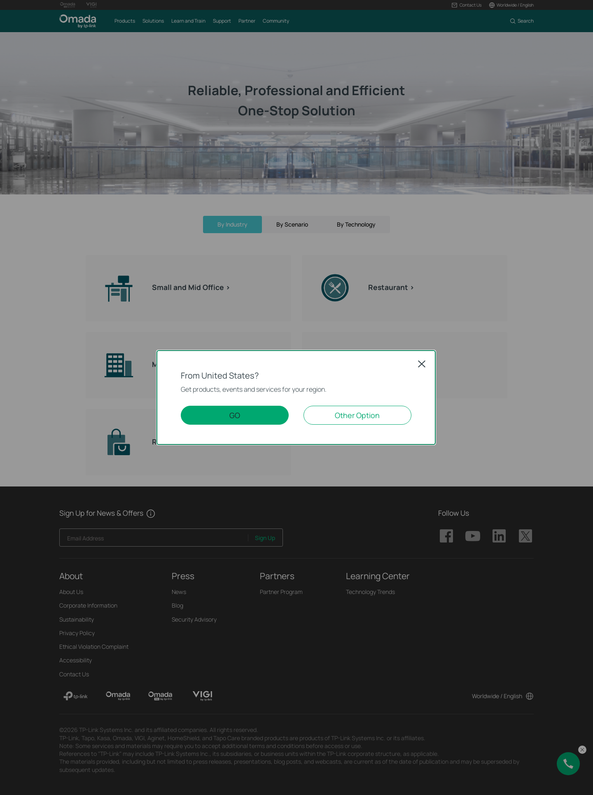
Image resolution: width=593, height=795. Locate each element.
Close (422, 363)
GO (234, 415)
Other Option (357, 415)
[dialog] (296, 397)
